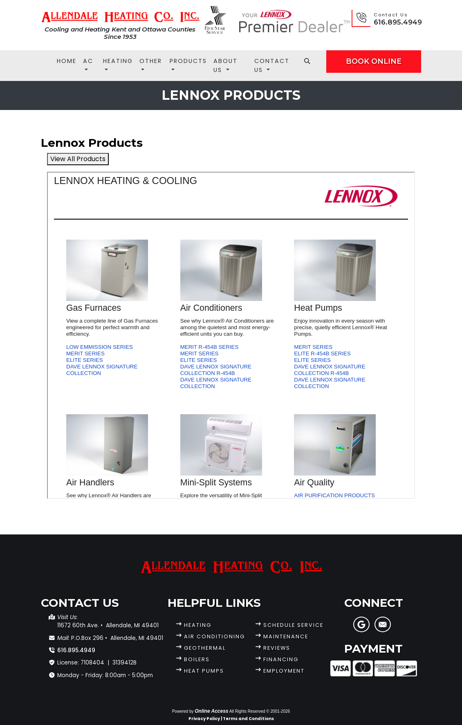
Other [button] (150, 61)
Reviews (276, 647)
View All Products (77, 159)
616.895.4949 (398, 22)
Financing (280, 659)
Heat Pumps (204, 670)
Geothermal (205, 647)
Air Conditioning (214, 636)
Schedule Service (293, 625)
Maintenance (285, 636)
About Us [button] (225, 65)
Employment (284, 670)
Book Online (373, 61)
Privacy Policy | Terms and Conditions (231, 719)
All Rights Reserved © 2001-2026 (259, 711)
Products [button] (188, 61)
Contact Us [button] (271, 65)
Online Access (211, 711)
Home (66, 61)
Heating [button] (118, 61)
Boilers (197, 659)
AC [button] (88, 61)
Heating (197, 625)
